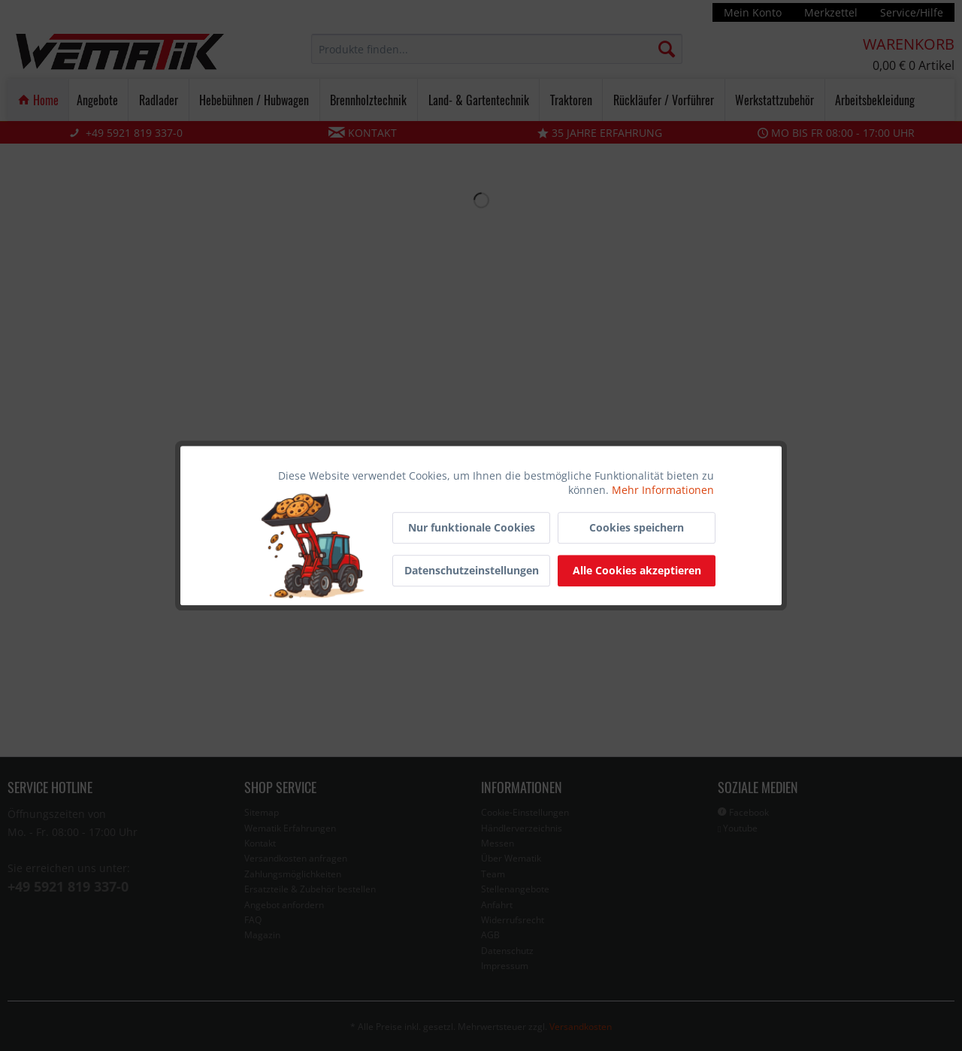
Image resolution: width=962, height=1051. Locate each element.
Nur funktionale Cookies (471, 527)
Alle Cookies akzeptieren (637, 570)
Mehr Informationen (663, 490)
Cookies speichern (636, 527)
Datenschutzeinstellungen (471, 570)
